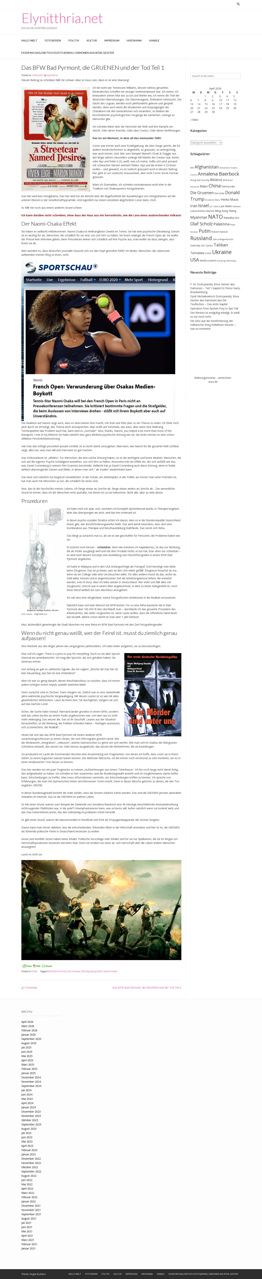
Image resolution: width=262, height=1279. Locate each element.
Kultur (92, 40)
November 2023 (31, 1116)
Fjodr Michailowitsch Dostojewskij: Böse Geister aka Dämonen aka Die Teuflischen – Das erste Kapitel (214, 300)
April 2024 (27, 1103)
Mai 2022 (27, 1184)
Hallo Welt (29, 40)
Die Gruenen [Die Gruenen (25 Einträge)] (202, 192)
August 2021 (28, 1218)
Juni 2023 (26, 1137)
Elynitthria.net (62, 18)
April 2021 (27, 1235)
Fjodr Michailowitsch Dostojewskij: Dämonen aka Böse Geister (67, 52)
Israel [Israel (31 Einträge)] (203, 205)
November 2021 (31, 1210)
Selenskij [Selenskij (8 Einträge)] (195, 245)
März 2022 (27, 1193)
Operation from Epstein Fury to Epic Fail (214, 308)
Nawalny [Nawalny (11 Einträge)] (229, 217)
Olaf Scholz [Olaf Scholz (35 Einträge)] (201, 224)
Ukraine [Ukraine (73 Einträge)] (222, 252)
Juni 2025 (26, 1051)
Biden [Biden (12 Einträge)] (204, 186)
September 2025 (31, 1039)
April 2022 (27, 1188)
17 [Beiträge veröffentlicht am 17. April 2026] (220, 104)
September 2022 (31, 1171)
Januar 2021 (28, 1248)
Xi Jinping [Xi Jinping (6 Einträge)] (220, 260)
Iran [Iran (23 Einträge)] (194, 205)
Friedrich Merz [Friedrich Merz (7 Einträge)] (212, 199)
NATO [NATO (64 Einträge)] (215, 216)
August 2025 (28, 1043)
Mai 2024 (27, 1098)
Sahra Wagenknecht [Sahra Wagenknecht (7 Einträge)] (223, 239)
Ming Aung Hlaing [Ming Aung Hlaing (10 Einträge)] (225, 211)
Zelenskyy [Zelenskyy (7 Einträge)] (231, 260)
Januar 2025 (28, 1073)
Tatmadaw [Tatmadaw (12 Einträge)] (197, 253)
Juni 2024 (26, 1094)
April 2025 (27, 1060)
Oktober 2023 (29, 1120)
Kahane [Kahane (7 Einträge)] (237, 206)
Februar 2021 (29, 1244)
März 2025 (27, 1064)
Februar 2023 (29, 1150)
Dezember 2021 (31, 1205)
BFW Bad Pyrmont (57, 971)
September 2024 (31, 1086)
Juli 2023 (26, 1133)
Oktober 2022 (29, 1167)
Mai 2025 (27, 1056)
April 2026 (27, 1021)
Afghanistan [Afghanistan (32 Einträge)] (207, 167)
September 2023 (31, 1124)
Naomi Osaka (110, 971)
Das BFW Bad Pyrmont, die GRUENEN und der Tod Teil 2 (146, 987)
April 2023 (27, 1146)
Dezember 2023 (31, 1111)
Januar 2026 (28, 1034)
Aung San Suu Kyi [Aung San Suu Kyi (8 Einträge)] (199, 180)
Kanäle (154, 40)
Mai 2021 (27, 1231)
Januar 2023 (28, 1154)
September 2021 (31, 1214)
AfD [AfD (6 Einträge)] (192, 167)
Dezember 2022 (31, 1158)
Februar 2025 (29, 1069)
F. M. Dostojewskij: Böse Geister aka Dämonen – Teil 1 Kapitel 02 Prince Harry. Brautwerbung (215, 288)
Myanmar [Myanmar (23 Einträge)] (198, 217)
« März (194, 119)
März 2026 (27, 1026)
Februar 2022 (29, 1197)
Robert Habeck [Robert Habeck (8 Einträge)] (219, 231)
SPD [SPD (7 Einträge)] (203, 245)
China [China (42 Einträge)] (214, 185)
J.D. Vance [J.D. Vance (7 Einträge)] (215, 206)
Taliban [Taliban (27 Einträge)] (221, 245)
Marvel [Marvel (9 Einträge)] (210, 211)
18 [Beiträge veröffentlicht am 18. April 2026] (227, 104)
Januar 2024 (28, 1107)
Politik (73, 40)
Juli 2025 (26, 1047)
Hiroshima (134, 40)
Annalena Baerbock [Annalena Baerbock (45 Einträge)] (218, 174)
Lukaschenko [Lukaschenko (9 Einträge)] (198, 211)
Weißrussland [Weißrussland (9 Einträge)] (208, 260)
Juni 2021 (26, 1227)
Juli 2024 (26, 1090)
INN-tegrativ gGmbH (91, 971)
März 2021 (27, 1240)
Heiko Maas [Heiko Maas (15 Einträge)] (229, 199)
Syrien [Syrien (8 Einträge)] (209, 245)
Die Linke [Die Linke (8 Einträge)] (219, 193)
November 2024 (31, 1081)
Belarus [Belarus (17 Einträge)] (216, 179)
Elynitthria (52, 75)
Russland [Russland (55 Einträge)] (201, 238)
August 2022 (28, 1175)
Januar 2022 (28, 1201)
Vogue (33, 1274)
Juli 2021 (26, 1223)
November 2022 (31, 1163)
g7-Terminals (29, 987)
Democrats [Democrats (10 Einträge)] (228, 186)
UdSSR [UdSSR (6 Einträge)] (208, 253)
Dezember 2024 (31, 1077)
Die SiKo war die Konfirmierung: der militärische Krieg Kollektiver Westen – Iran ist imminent (213, 324)
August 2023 (28, 1128)
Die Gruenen (74, 971)
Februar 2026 (29, 1030)
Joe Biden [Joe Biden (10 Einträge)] (226, 206)
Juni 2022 (26, 1180)
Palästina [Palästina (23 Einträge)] (221, 223)
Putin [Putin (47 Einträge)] (205, 230)
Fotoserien (53, 40)
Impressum (111, 40)
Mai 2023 (27, 1141)
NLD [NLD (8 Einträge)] (237, 217)
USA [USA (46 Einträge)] (194, 259)
